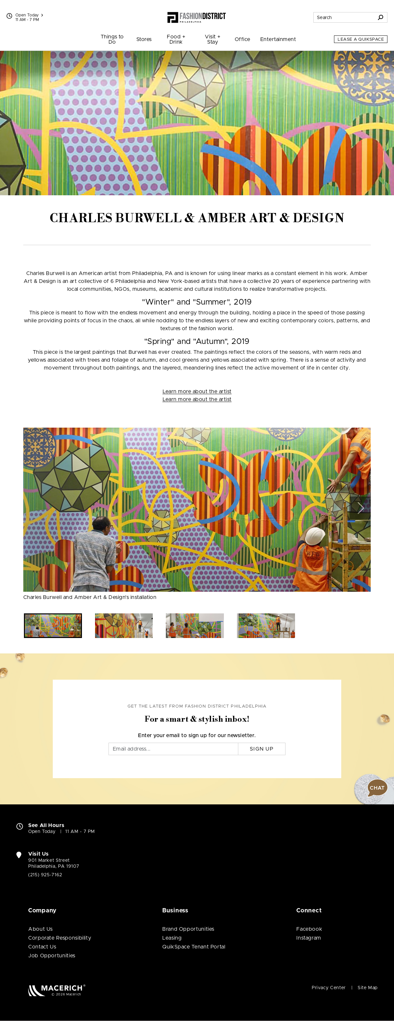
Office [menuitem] (242, 39)
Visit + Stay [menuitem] (212, 39)
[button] (360, 508)
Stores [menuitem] (144, 39)
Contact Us (42, 946)
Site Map (368, 988)
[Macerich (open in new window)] (57, 990)
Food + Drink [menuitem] (176, 39)
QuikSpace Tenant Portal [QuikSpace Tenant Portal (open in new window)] (194, 946)
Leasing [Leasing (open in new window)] (172, 938)
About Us (40, 929)
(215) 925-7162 (45, 875)
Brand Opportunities (188, 929)
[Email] (173, 749)
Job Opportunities (51, 955)
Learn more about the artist (197, 391)
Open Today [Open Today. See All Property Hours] (41, 831)
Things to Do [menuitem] (112, 39)
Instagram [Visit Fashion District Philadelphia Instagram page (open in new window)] (308, 938)
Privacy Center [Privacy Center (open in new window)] (329, 988)
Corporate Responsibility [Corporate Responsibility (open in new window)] (59, 938)
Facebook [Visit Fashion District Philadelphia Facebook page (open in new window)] (309, 929)
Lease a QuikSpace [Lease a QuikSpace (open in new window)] (361, 39)
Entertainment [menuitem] (278, 39)
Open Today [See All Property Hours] (29, 15)
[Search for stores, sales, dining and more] (343, 17)
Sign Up (262, 749)
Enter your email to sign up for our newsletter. (197, 735)
